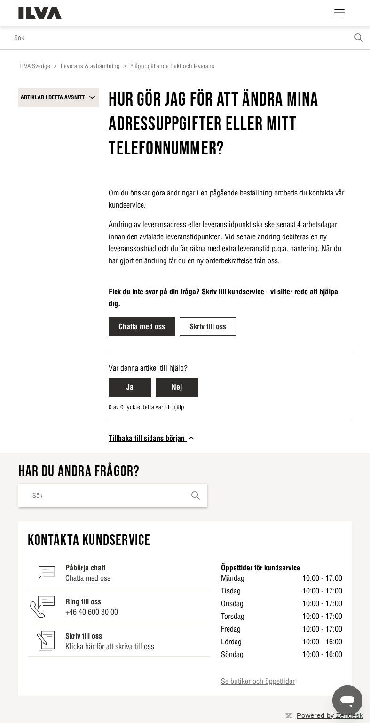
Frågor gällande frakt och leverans (172, 66)
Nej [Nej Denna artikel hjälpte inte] (177, 386)
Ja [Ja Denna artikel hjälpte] (130, 386)
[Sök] (185, 37)
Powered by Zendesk (330, 715)
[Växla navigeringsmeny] (339, 13)
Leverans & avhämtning (90, 66)
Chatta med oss (141, 326)
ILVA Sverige (34, 66)
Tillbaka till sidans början (152, 438)
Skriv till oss (207, 326)
